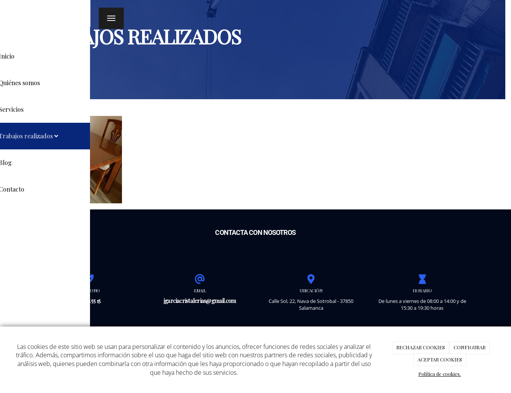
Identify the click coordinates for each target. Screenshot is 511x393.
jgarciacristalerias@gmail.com (200, 300)
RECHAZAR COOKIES (420, 347)
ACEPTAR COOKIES (440, 359)
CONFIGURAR (470, 347)
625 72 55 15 (89, 300)
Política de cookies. (439, 374)
